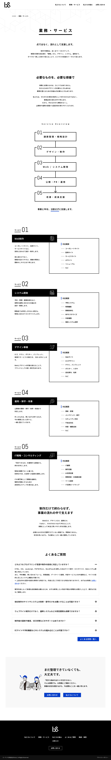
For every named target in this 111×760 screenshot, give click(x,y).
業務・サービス (74, 5)
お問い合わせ (100, 5)
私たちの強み (88, 5)
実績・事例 (83, 737)
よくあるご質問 (70, 737)
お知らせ (55, 741)
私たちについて (60, 5)
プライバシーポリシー (102, 757)
